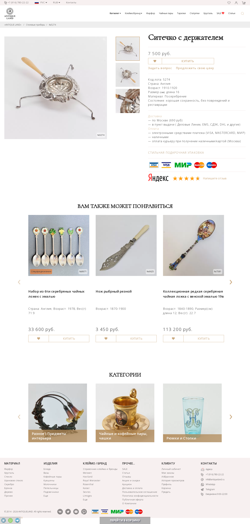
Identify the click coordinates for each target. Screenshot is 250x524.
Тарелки (181, 13)
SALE (220, 13)
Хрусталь (208, 13)
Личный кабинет (171, 469)
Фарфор (150, 13)
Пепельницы (51, 488)
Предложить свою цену (195, 68)
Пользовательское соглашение (139, 492)
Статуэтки (194, 13)
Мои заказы (168, 473)
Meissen (87, 473)
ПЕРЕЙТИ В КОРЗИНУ (125, 520)
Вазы (46, 473)
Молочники (50, 485)
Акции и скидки (131, 481)
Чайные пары (166, 13)
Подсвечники (51, 492)
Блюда (47, 469)
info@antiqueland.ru (212, 480)
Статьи (231, 13)
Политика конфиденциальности (140, 496)
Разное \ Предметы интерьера (49, 436)
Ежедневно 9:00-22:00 (214, 495)
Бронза (8, 488)
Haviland (88, 477)
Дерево (8, 492)
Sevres (86, 492)
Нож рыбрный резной (113, 288)
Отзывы (126, 477)
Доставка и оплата (132, 488)
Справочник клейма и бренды (100, 469)
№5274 (52, 24)
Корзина (166, 488)
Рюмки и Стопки (181, 438)
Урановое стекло (13, 481)
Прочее (8, 496)
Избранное (168, 477)
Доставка (155, 116)
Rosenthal (88, 485)
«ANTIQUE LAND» (12, 24)
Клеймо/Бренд (133, 13)
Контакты (71, 2)
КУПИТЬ (188, 61)
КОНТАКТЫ (209, 464)
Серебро (9, 485)
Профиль (167, 485)
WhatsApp (208, 485)
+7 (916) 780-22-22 (212, 475)
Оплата (153, 129)
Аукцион (127, 485)
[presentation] (19, 281)
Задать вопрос (160, 68)
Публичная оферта (132, 500)
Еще (46, 496)
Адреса (206, 470)
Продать (166, 492)
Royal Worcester (92, 481)
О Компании (129, 504)
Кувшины (49, 481)
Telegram (208, 490)
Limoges (87, 496)
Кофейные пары (53, 477)
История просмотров (173, 481)
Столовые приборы (35, 24)
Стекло (8, 477)
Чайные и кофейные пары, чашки (123, 436)
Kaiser (86, 488)
